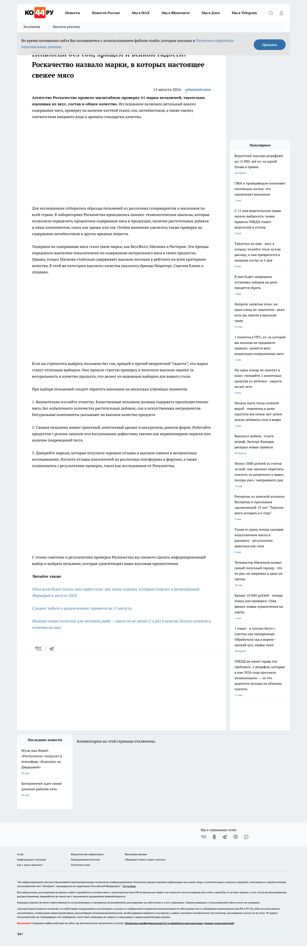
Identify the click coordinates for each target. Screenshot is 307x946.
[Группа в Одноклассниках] (214, 837)
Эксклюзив (31, 27)
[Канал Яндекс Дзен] (235, 837)
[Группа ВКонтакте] (203, 837)
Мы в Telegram (244, 13)
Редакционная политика (85, 859)
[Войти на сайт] (281, 13)
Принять (269, 45)
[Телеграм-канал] (225, 837)
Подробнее (129, 886)
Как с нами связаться (29, 864)
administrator (198, 89)
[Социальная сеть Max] (246, 837)
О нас (20, 854)
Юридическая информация (87, 854)
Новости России (106, 13)
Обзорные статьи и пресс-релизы (145, 859)
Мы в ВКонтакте (176, 13)
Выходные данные (136, 854)
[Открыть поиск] (270, 13)
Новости (72, 13)
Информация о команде (31, 859)
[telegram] (53, 649)
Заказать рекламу (66, 27)
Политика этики (80, 864)
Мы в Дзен (211, 13)
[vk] (38, 649)
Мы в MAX (141, 13)
